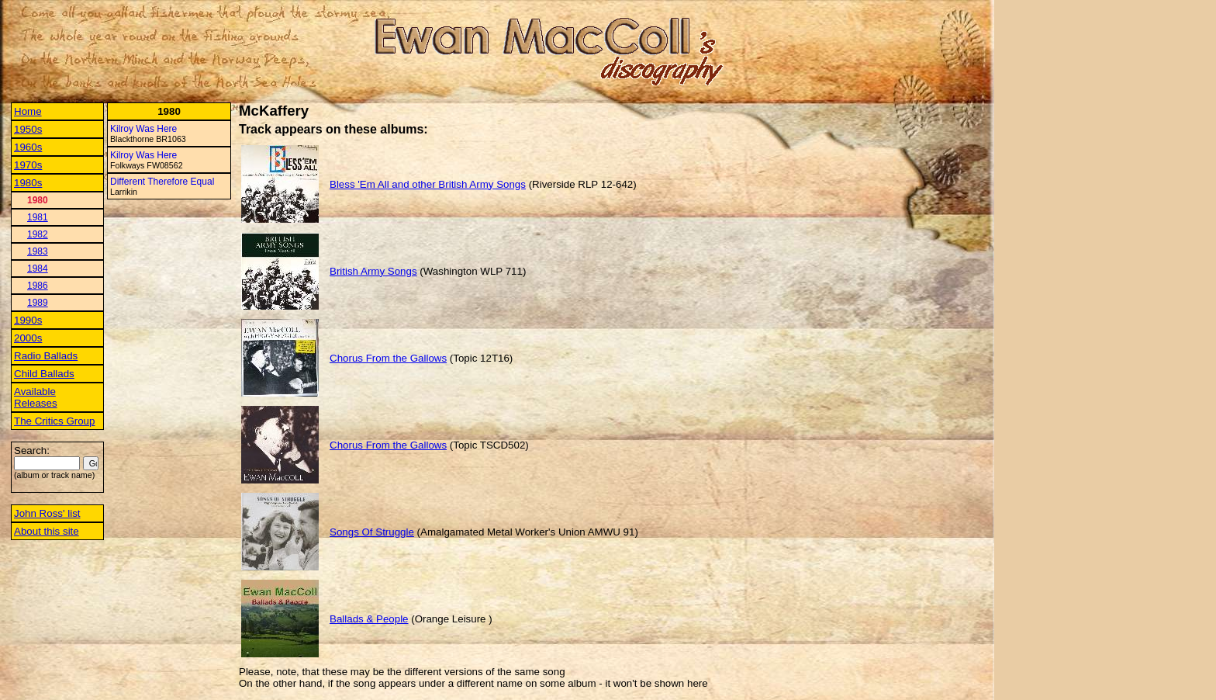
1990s (28, 320)
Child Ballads (44, 373)
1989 (37, 302)
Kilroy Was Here (143, 128)
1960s (28, 147)
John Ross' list (47, 513)
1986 (37, 285)
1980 (37, 200)
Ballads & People (369, 619)
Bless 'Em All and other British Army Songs (428, 184)
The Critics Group (54, 421)
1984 (37, 268)
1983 (37, 251)
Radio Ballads (46, 356)
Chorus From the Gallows (388, 358)
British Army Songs (373, 271)
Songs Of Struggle (372, 532)
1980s (28, 183)
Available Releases (35, 397)
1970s (28, 165)
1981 (37, 217)
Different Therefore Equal (162, 181)
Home (28, 111)
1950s (28, 129)
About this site (46, 531)
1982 (37, 234)
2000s (28, 338)
